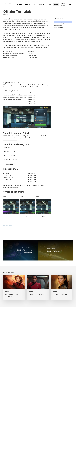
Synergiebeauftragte (60, 27)
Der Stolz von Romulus (24, 345)
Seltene (13, 58)
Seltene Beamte (33, 345)
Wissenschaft (32, 58)
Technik (30, 56)
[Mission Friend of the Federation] (20, 372)
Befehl (30, 54)
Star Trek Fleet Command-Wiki (9, 4)
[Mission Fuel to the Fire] (55, 372)
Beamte (5, 14)
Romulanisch (29, 47)
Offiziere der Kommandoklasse (11, 345)
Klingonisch (11, 97)
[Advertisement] (27, 70)
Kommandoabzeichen (10, 140)
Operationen (7, 25)
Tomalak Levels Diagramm (61, 23)
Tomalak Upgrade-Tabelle (61, 22)
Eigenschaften (58, 25)
